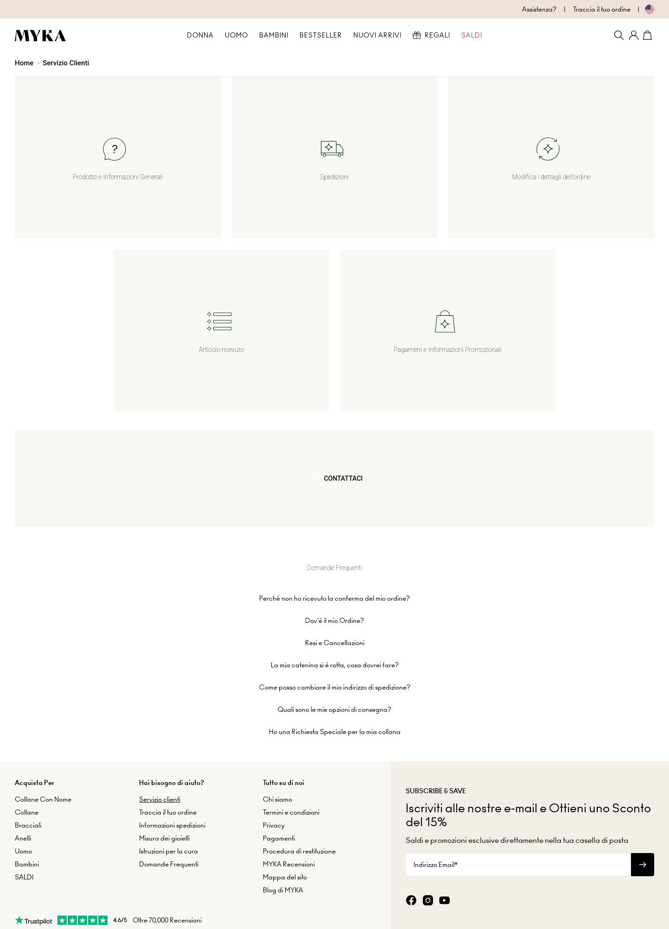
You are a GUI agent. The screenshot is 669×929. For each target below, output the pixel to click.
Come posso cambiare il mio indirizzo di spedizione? (334, 652)
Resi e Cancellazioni (334, 607)
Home (24, 63)
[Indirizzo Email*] (518, 830)
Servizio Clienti (66, 63)
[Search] (618, 35)
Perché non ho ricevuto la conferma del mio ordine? (334, 563)
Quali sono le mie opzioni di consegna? (334, 674)
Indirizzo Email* (436, 830)
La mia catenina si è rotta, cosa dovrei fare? (335, 630)
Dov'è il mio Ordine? (334, 585)
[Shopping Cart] (648, 35)
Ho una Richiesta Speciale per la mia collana (335, 696)
